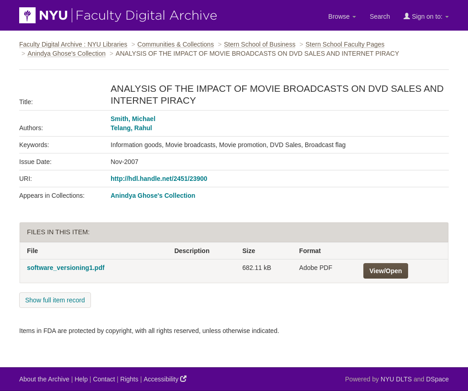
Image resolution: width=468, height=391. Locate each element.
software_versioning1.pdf (66, 267)
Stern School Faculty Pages (344, 44)
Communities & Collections (176, 44)
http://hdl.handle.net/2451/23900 (159, 178)
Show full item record (55, 300)
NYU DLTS (396, 379)
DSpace (437, 379)
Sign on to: (426, 16)
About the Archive (44, 379)
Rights (129, 379)
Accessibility (165, 379)
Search (380, 16)
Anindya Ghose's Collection (66, 53)
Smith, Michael (133, 118)
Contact (104, 379)
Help (81, 379)
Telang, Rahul (131, 128)
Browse (342, 16)
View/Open (385, 271)
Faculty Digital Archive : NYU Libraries (73, 44)
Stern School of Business (259, 44)
